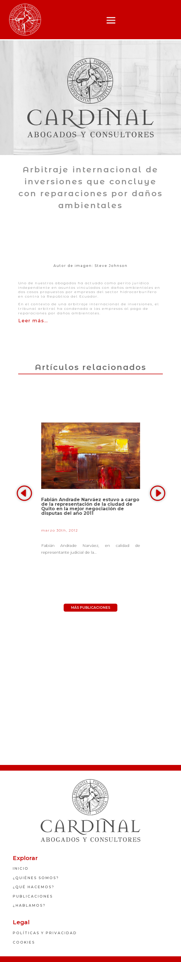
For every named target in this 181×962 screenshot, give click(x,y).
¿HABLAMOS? (29, 905)
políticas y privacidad (45, 933)
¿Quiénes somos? (36, 878)
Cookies (24, 942)
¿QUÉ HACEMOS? (34, 887)
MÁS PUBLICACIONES (90, 607)
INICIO (21, 868)
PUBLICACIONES (33, 896)
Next (156, 493)
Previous (25, 493)
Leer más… (33, 320)
